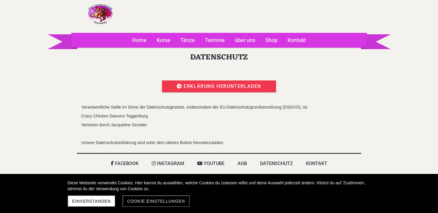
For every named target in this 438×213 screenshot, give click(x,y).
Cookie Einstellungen (156, 201)
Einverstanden (91, 201)
